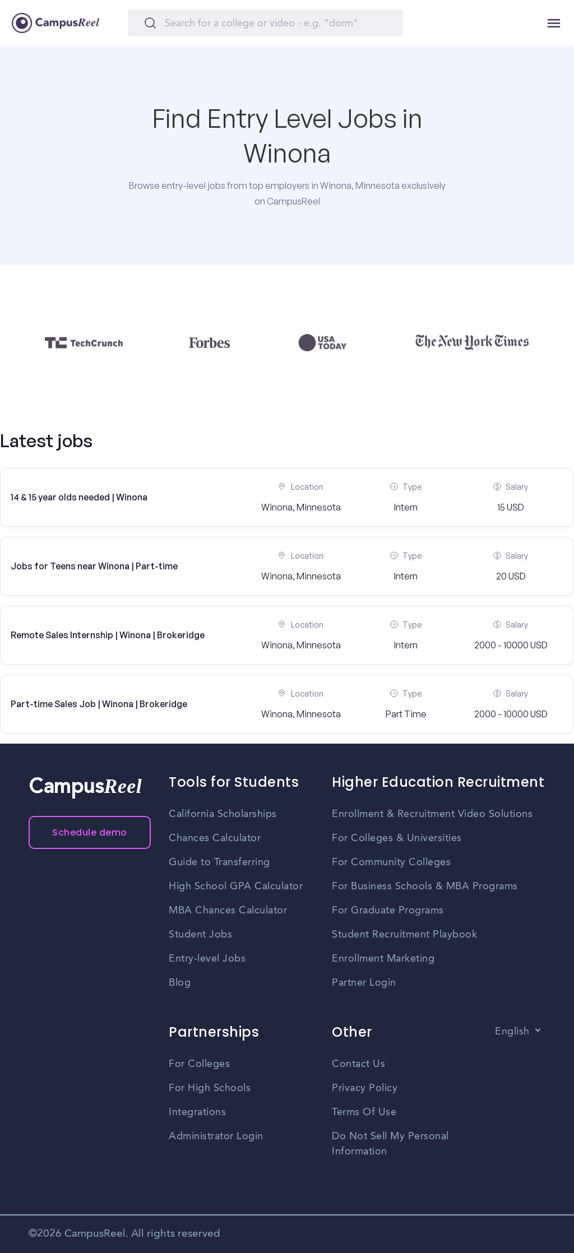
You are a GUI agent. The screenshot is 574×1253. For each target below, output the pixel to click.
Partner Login (364, 983)
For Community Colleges (391, 862)
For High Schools (210, 1088)
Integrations (197, 1112)
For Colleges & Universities (397, 838)
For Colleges (199, 1064)
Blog (180, 983)
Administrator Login (216, 1136)
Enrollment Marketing (383, 959)
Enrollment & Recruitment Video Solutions (432, 814)
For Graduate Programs (388, 911)
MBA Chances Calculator (228, 911)
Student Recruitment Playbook (404, 935)
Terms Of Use (364, 1112)
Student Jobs (200, 935)
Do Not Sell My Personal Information (390, 1144)
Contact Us (358, 1064)
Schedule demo (89, 832)
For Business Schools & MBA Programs (425, 886)
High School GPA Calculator (236, 886)
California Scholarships (223, 814)
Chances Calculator (215, 838)
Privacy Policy (364, 1088)
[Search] (265, 23)
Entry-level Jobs (207, 959)
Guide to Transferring (219, 862)
